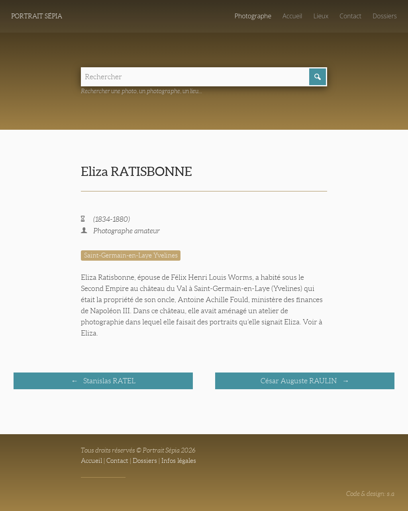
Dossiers (385, 16)
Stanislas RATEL (108, 381)
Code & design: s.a (370, 493)
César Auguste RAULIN (299, 381)
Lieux (321, 16)
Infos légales (178, 460)
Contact (350, 16)
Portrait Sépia (36, 16)
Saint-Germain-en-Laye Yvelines (131, 255)
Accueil (292, 16)
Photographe (253, 16)
